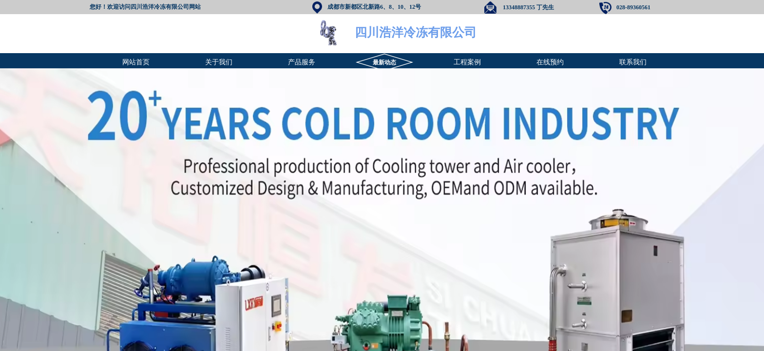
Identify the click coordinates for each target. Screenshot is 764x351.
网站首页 (136, 62)
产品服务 (301, 62)
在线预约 (550, 62)
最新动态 (384, 62)
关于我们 (218, 62)
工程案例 (467, 62)
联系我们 (633, 62)
